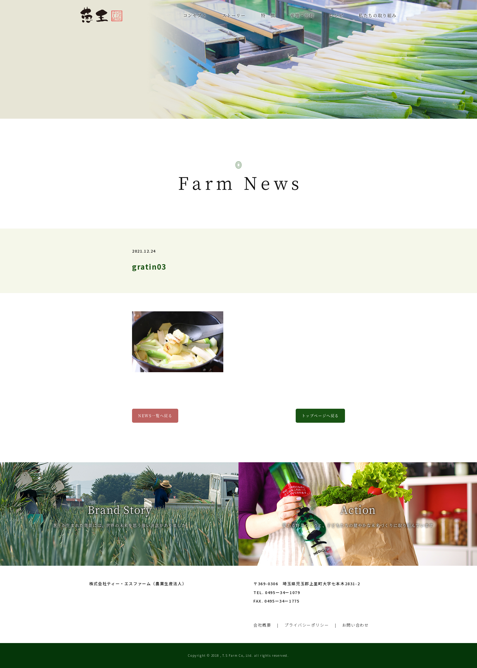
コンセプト (195, 15)
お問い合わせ (355, 625)
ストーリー (234, 15)
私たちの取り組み (378, 15)
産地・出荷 (302, 15)
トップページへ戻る (320, 415)
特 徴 (268, 15)
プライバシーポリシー (306, 625)
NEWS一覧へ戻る (155, 415)
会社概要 (262, 625)
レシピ (336, 15)
